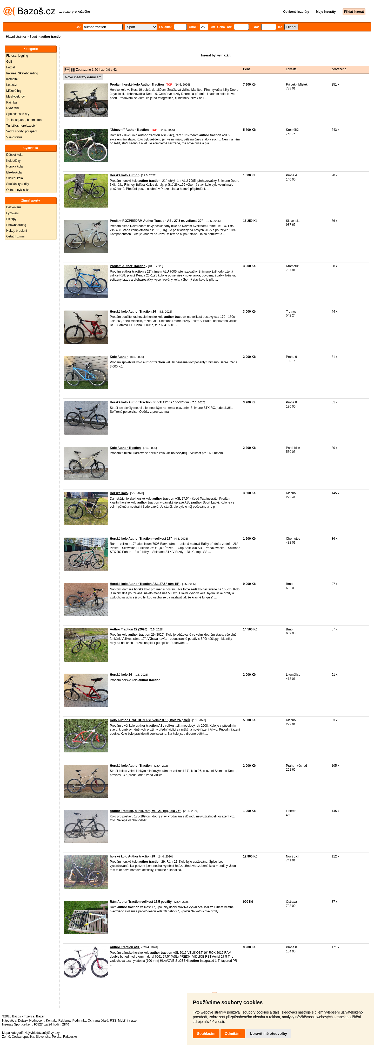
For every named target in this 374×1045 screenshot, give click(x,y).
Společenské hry (17, 114)
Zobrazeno (338, 69)
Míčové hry (14, 91)
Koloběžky (13, 161)
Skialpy (11, 219)
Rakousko (70, 1036)
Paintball (12, 102)
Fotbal (10, 67)
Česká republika (23, 1036)
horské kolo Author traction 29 (132, 856)
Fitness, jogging (17, 55)
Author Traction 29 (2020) (128, 629)
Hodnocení (36, 1020)
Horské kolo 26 (121, 674)
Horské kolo (119, 493)
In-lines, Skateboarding (22, 73)
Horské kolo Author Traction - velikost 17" (141, 538)
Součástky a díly (17, 184)
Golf (9, 61)
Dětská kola (14, 155)
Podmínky (79, 1020)
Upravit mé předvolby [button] (268, 1033)
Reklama (64, 1020)
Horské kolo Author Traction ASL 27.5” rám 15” (144, 584)
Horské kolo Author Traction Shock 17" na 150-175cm (149, 402)
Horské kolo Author (124, 175)
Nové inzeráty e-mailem (83, 77)
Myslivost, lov (15, 96)
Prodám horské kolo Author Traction (137, 84)
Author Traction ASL (125, 947)
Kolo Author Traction (125, 448)
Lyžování (12, 213)
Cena (246, 69)
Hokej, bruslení (16, 231)
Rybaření (12, 108)
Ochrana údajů (98, 1020)
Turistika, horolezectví (21, 125)
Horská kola (14, 166)
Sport (33, 36)
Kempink (12, 79)
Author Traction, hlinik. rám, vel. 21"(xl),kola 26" (145, 811)
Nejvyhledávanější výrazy (41, 1033)
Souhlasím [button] (206, 1033)
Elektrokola (14, 172)
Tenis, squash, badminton (24, 120)
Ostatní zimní (15, 236)
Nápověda (9, 1020)
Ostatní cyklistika (18, 190)
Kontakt (51, 1020)
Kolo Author (119, 357)
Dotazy (22, 1020)
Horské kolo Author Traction (131, 765)
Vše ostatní (14, 137)
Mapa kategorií (12, 1033)
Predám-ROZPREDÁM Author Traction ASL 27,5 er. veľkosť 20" (156, 221)
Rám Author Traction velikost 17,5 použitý (141, 902)
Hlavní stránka (16, 36)
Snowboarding (16, 225)
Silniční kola (14, 178)
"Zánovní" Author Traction (129, 130)
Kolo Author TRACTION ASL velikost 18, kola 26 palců (150, 720)
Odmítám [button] (233, 1033)
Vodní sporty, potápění (21, 131)
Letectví (11, 85)
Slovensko (43, 1036)
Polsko (56, 1036)
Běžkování (13, 207)
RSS (113, 1020)
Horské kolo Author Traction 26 (133, 311)
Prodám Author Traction (127, 266)
